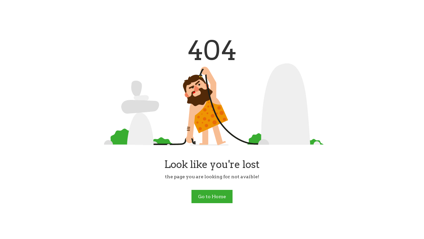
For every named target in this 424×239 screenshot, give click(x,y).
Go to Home (212, 196)
